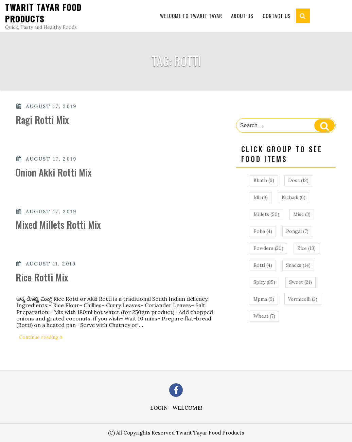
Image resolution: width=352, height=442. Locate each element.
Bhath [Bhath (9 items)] (263, 180)
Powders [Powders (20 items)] (268, 248)
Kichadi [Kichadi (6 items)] (293, 197)
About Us (242, 15)
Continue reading (42, 338)
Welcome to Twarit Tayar (191, 15)
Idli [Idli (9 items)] (260, 197)
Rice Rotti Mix (42, 277)
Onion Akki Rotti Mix (54, 172)
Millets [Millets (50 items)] (266, 214)
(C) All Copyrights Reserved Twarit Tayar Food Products (176, 432)
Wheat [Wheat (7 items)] (264, 316)
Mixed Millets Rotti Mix (58, 225)
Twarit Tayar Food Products (43, 13)
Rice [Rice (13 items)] (306, 248)
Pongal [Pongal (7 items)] (297, 231)
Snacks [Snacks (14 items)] (298, 265)
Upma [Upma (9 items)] (263, 299)
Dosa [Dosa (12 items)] (298, 180)
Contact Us (277, 15)
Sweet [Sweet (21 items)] (300, 282)
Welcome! (187, 408)
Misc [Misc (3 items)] (302, 214)
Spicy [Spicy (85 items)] (264, 282)
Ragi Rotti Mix (42, 120)
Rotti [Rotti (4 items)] (262, 265)
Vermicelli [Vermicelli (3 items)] (302, 299)
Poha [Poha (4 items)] (262, 231)
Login (159, 408)
